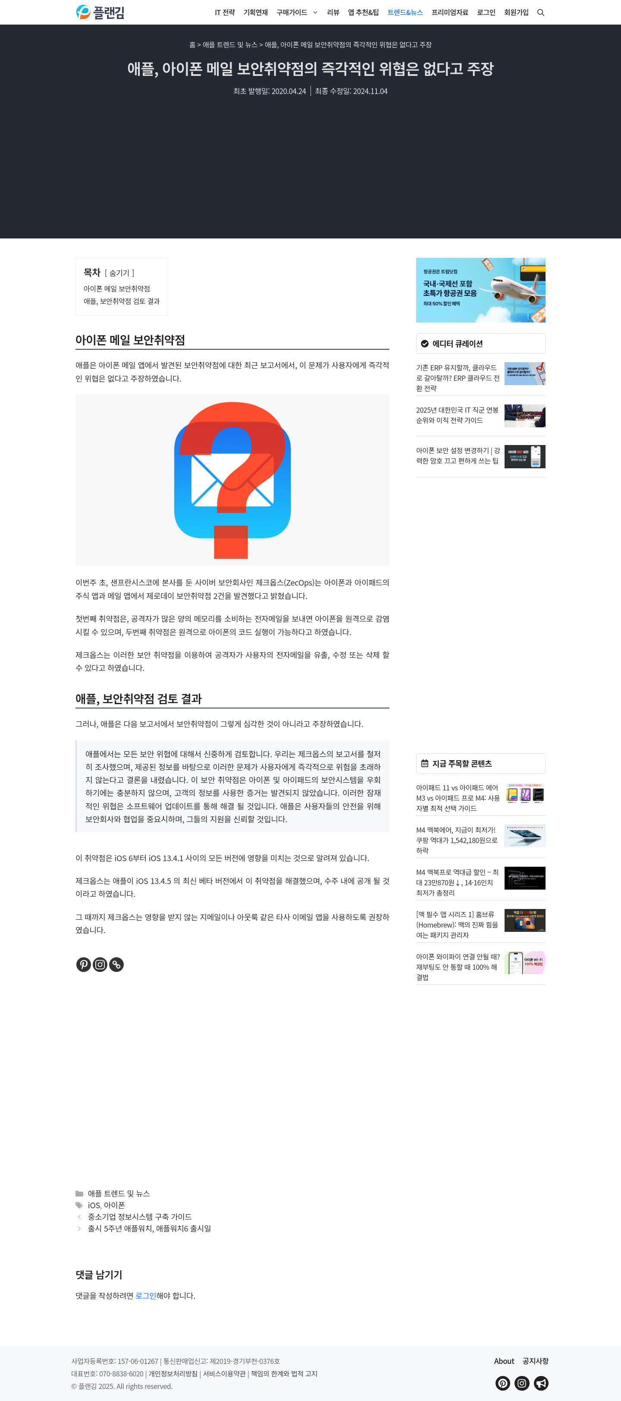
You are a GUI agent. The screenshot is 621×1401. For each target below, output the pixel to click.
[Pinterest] (83, 964)
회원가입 (516, 12)
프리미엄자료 (450, 12)
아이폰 (114, 1204)
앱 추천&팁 (363, 12)
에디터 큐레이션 (458, 343)
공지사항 (536, 1360)
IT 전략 (225, 12)
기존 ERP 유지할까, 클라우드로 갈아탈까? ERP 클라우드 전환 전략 (458, 377)
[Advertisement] (310, 172)
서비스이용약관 (224, 1373)
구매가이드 (299, 12)
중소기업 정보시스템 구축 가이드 (140, 1216)
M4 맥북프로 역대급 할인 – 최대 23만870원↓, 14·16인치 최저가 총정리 (457, 882)
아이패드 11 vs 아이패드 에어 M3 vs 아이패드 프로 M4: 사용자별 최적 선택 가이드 (458, 797)
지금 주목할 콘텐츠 (462, 763)
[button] (541, 12)
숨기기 (120, 272)
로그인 (486, 12)
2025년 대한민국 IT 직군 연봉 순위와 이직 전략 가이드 (457, 414)
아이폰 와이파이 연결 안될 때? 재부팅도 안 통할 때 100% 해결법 (458, 966)
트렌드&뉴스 (405, 12)
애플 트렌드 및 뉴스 (230, 44)
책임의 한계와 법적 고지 (284, 1373)
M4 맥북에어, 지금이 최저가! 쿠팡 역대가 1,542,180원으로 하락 (457, 840)
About (504, 1360)
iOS (94, 1204)
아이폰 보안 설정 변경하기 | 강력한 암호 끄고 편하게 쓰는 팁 (458, 455)
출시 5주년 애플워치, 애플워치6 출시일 (149, 1228)
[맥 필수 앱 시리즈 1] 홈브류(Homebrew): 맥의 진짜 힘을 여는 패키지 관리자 (457, 924)
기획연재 (255, 12)
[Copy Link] (116, 964)
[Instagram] (100, 964)
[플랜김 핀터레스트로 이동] (503, 1383)
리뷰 (333, 12)
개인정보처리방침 (173, 1373)
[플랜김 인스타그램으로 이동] (521, 1383)
